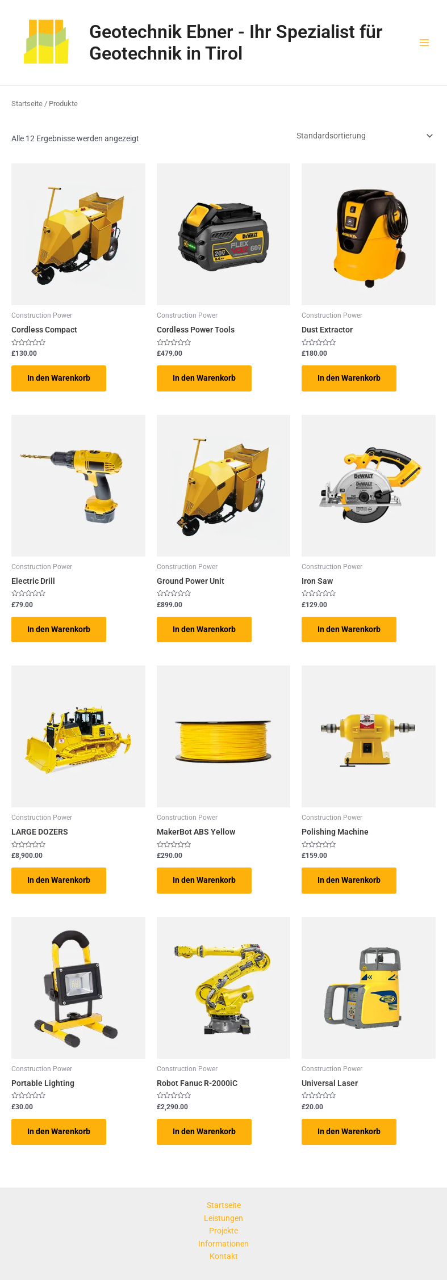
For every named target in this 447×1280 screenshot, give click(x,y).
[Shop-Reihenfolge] (364, 135)
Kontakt (224, 1256)
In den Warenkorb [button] (58, 377)
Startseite (27, 103)
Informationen (223, 1243)
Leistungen (223, 1218)
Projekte (223, 1230)
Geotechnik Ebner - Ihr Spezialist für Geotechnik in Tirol (236, 42)
